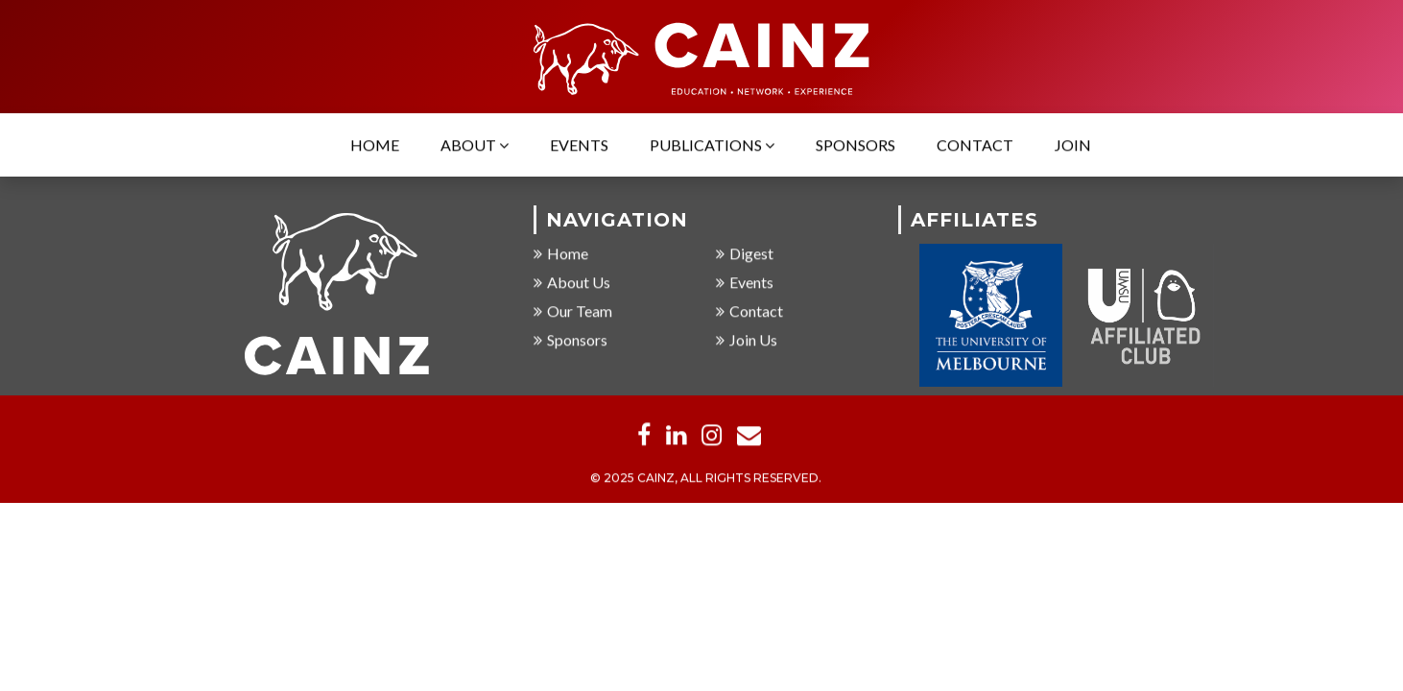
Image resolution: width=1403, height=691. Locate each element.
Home (374, 146)
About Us (572, 283)
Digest (744, 255)
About (474, 146)
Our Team (573, 312)
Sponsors (855, 146)
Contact (975, 146)
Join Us (746, 341)
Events (579, 146)
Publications (712, 146)
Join (1073, 146)
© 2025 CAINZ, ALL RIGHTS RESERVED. (705, 479)
